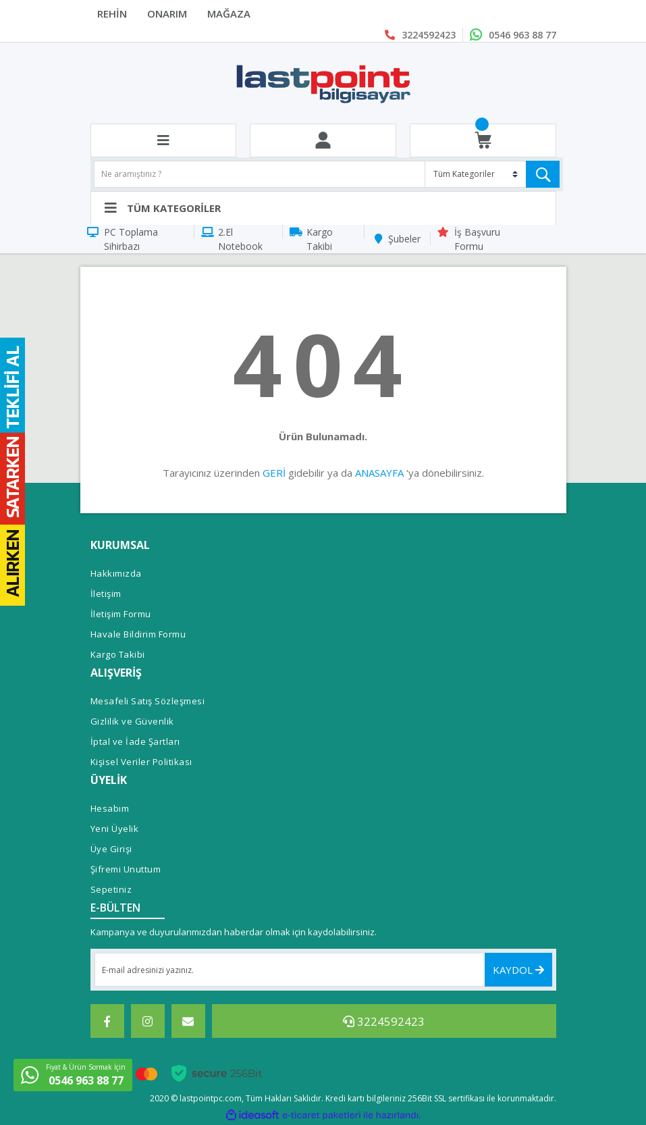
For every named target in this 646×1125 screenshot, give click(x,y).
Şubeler (404, 238)
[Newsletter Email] (323, 970)
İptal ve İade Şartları (135, 741)
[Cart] (483, 140)
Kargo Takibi (319, 239)
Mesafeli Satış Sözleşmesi (147, 701)
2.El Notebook (240, 239)
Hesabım (110, 808)
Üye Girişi (111, 849)
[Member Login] (323, 140)
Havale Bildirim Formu (138, 634)
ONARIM (167, 13)
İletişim (106, 593)
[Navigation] (323, 208)
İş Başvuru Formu (477, 239)
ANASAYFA (379, 472)
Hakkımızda (116, 573)
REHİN (112, 13)
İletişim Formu (120, 614)
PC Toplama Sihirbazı (131, 239)
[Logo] (323, 83)
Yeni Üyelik (114, 828)
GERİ (274, 472)
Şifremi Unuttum (125, 869)
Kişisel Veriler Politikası (141, 762)
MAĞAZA (228, 13)
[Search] (327, 174)
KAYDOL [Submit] (518, 969)
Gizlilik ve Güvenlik (132, 721)
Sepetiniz (111, 889)
